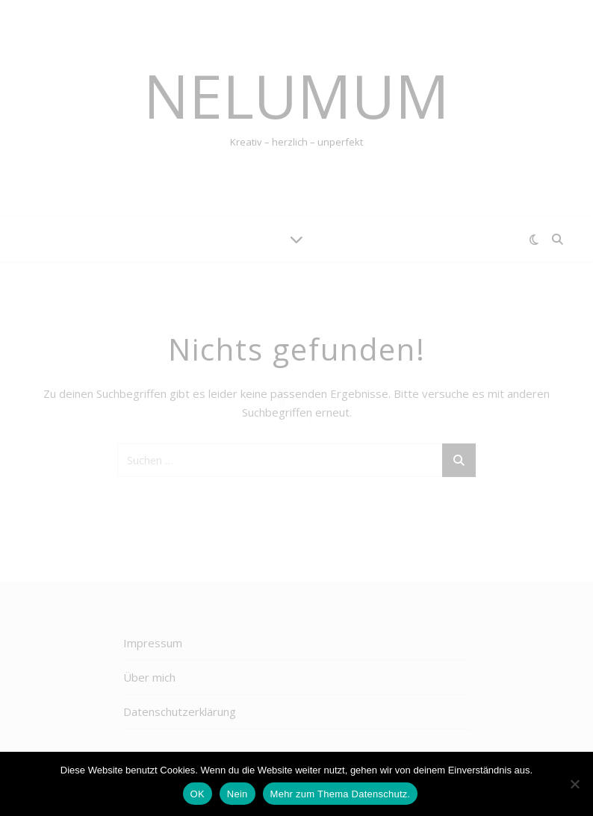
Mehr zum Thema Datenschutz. (340, 794)
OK (197, 794)
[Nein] (574, 783)
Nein (237, 794)
